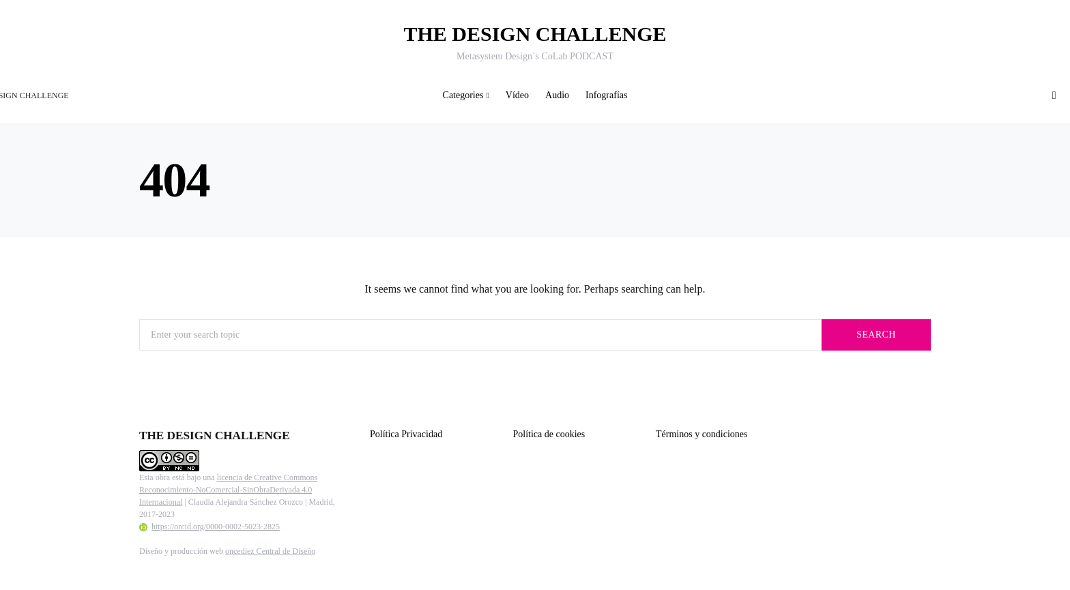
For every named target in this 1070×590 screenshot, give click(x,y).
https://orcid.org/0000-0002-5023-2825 (209, 526)
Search (875, 334)
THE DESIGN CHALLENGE (534, 34)
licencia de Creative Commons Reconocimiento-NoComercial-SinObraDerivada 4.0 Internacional (228, 490)
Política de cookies (549, 434)
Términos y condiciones (702, 434)
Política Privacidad (406, 434)
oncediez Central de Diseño (270, 551)
